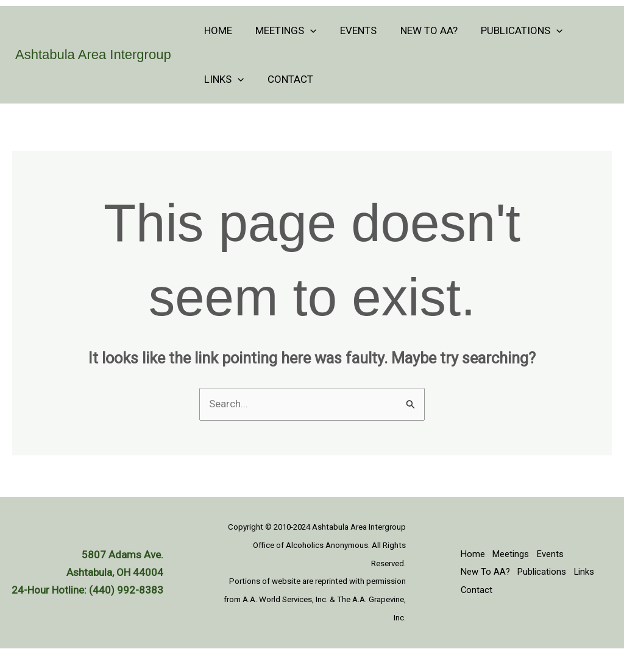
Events (351, 30)
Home (217, 30)
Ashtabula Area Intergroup (93, 54)
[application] (306, 30)
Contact (286, 79)
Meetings (282, 30)
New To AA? (419, 30)
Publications (509, 30)
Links (223, 79)
